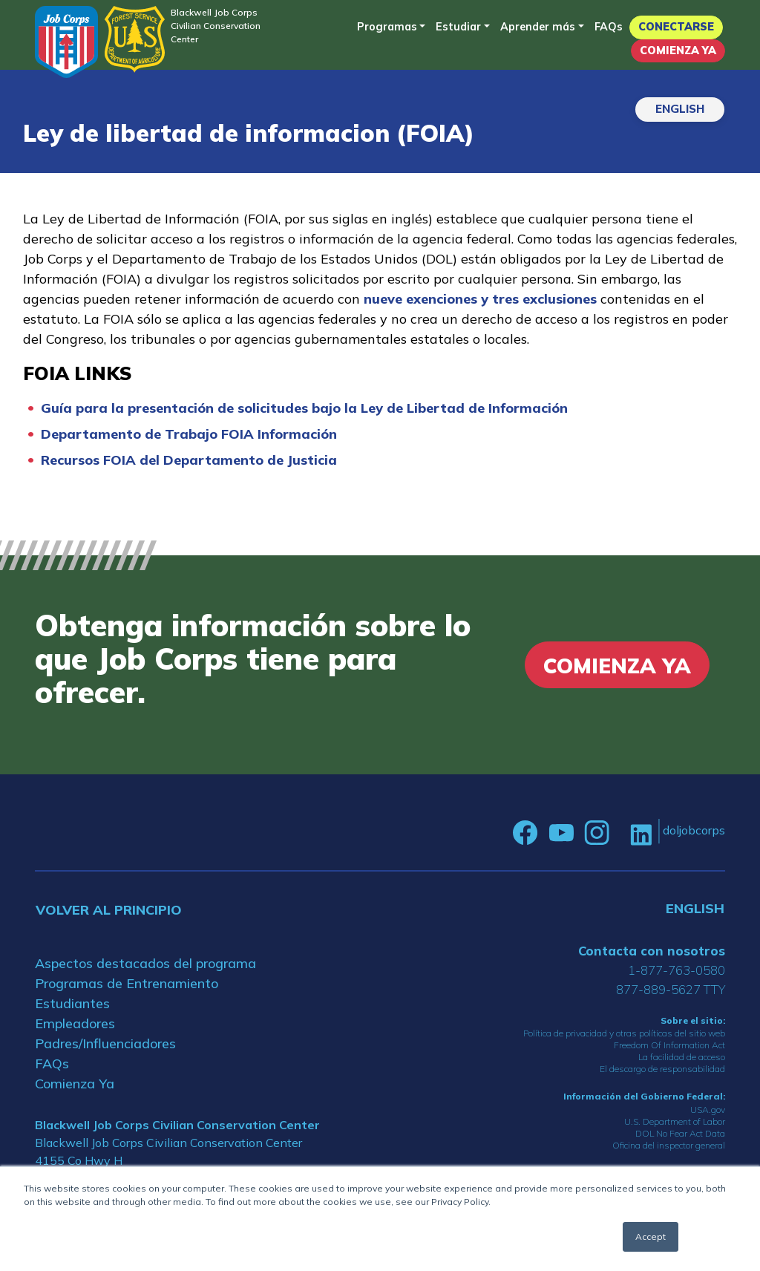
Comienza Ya (678, 50)
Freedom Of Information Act (669, 1045)
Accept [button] (650, 1236)
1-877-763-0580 (676, 970)
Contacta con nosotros (651, 950)
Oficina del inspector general (668, 1145)
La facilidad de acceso (681, 1056)
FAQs (608, 26)
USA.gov (707, 1109)
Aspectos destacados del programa (145, 963)
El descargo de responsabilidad (662, 1068)
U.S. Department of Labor (674, 1121)
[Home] (66, 42)
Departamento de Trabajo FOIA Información (189, 433)
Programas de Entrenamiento (126, 983)
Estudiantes (72, 1003)
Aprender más (537, 26)
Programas (387, 26)
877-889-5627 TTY (670, 989)
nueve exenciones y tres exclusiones (480, 298)
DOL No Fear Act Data (680, 1133)
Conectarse (676, 26)
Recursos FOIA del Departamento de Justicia (189, 459)
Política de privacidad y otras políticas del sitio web (624, 1033)
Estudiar (458, 26)
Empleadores (75, 1023)
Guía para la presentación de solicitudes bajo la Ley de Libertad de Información (304, 407)
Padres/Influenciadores (105, 1043)
